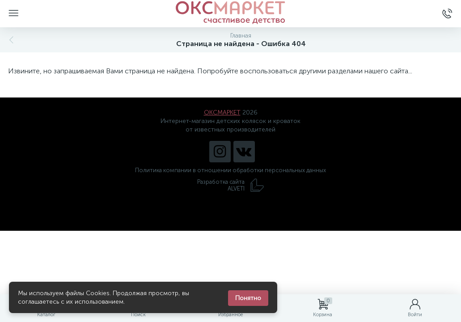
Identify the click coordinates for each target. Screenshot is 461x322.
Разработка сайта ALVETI (230, 185)
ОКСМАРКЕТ (222, 112)
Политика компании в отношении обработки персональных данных (230, 170)
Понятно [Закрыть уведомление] (248, 298)
